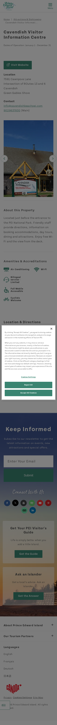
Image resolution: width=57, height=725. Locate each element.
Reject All (28, 385)
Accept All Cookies (28, 393)
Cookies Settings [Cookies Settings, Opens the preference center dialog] (28, 377)
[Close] (51, 328)
